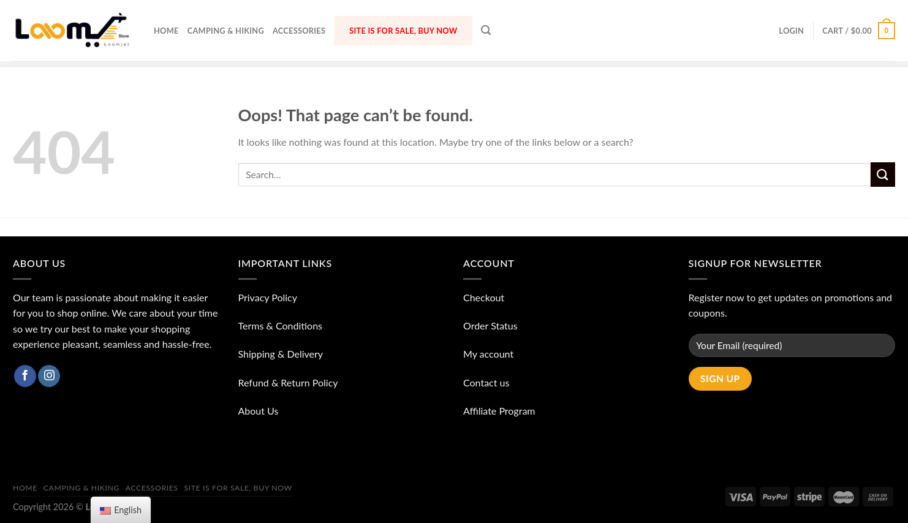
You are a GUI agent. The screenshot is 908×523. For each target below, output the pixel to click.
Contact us (486, 382)
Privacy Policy (268, 297)
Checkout (483, 297)
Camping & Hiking (225, 31)
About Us (258, 410)
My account (488, 353)
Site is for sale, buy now (403, 31)
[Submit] (883, 174)
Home (166, 31)
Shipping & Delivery (280, 353)
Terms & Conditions (280, 325)
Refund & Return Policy (288, 382)
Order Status (490, 325)
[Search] (486, 30)
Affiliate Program (499, 410)
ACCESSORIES (299, 31)
